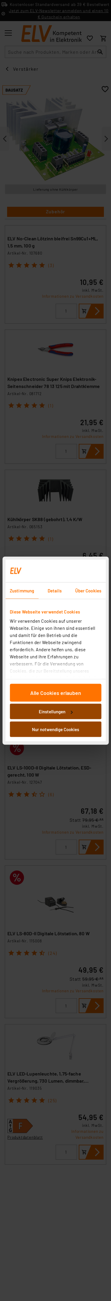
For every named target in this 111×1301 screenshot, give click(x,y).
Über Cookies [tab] (88, 590)
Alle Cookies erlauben (55, 692)
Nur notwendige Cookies (55, 729)
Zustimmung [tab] (22, 590)
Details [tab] (55, 590)
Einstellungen (56, 711)
